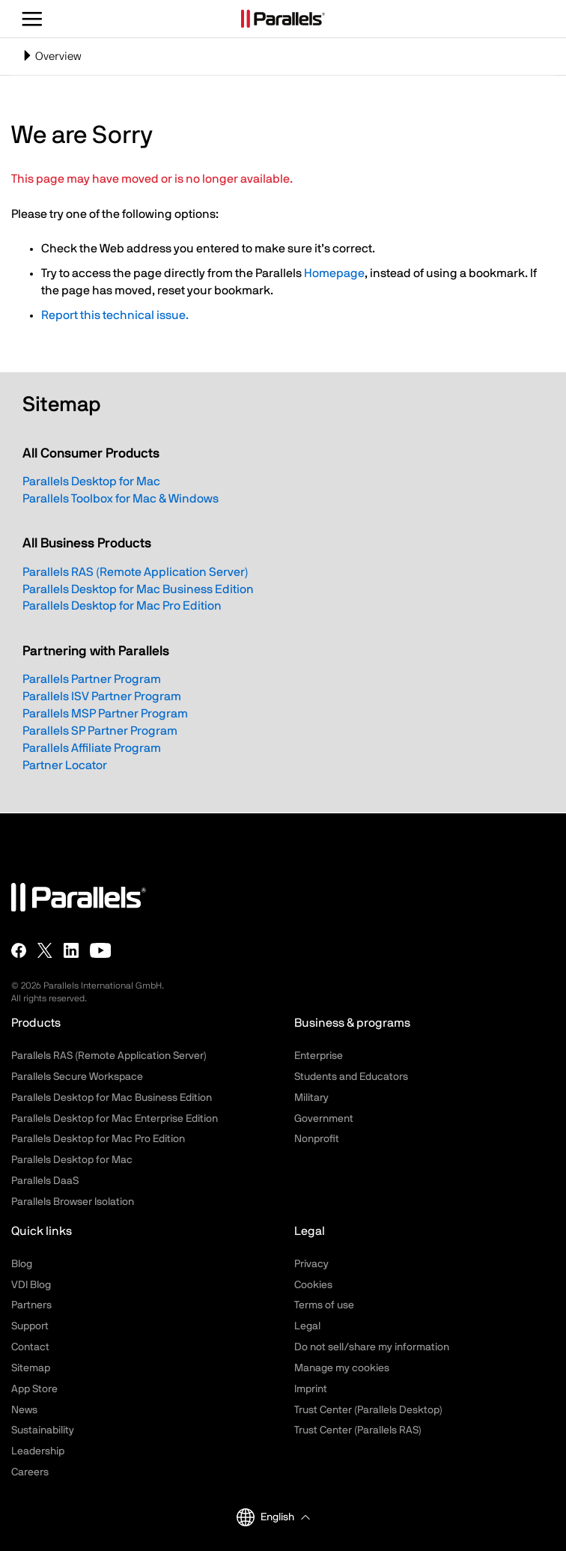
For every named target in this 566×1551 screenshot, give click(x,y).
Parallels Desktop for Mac (91, 482)
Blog (21, 1264)
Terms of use (324, 1305)
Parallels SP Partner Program (99, 731)
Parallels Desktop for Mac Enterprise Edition (114, 1119)
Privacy (311, 1264)
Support (30, 1326)
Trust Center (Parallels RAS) (358, 1430)
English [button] (265, 1517)
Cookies (313, 1285)
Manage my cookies (341, 1368)
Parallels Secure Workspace (77, 1077)
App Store (34, 1389)
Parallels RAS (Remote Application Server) (135, 572)
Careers (30, 1472)
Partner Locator (64, 765)
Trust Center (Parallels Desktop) (368, 1410)
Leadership (37, 1451)
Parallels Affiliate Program (91, 748)
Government (323, 1119)
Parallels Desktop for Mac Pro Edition (122, 606)
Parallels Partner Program (91, 679)
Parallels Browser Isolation (72, 1202)
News (24, 1410)
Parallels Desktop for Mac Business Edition (138, 589)
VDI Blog (31, 1285)
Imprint (310, 1389)
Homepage (334, 273)
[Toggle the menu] (32, 19)
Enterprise (318, 1056)
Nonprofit (316, 1139)
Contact (30, 1347)
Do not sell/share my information (371, 1347)
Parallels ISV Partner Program (101, 696)
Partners (31, 1305)
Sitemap (30, 1368)
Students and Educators (351, 1077)
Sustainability (42, 1430)
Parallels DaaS (45, 1181)
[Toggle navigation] (283, 56)
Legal (307, 1326)
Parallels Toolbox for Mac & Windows (120, 499)
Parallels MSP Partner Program (105, 714)
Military (311, 1098)
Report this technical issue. (115, 315)
